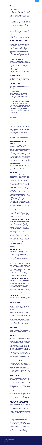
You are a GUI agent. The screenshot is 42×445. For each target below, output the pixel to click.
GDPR (7, 443)
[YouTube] (5, 440)
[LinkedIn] (4, 440)
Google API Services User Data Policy (19, 245)
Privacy (4, 443)
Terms (6, 443)
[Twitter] (7, 440)
